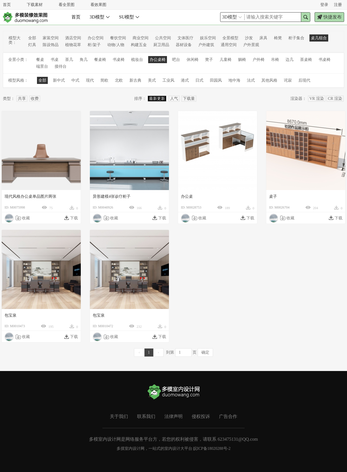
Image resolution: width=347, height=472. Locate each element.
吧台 (176, 59)
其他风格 (269, 80)
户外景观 (251, 45)
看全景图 (67, 5)
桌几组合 (319, 38)
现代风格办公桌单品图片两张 (30, 196)
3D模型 (100, 17)
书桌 (55, 59)
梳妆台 (137, 59)
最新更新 (157, 98)
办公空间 (96, 38)
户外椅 (259, 59)
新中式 (59, 80)
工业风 (168, 80)
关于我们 (119, 416)
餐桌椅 (100, 59)
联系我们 (146, 416)
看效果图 (98, 5)
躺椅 (242, 59)
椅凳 (278, 38)
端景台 (42, 66)
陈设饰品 (51, 45)
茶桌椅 (306, 59)
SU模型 (129, 17)
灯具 (32, 45)
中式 (75, 80)
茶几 (69, 59)
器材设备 (184, 45)
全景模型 (230, 38)
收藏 (23, 217)
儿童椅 (226, 59)
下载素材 (35, 5)
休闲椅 (193, 59)
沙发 (249, 38)
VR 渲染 (316, 98)
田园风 (216, 80)
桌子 (273, 196)
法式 (251, 80)
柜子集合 (296, 38)
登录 (324, 5)
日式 (199, 80)
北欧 (119, 80)
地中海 (234, 80)
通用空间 (229, 45)
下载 (71, 217)
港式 (185, 80)
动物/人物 (115, 45)
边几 (290, 59)
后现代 (304, 80)
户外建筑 (206, 45)
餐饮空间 (118, 38)
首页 (7, 5)
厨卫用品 (161, 45)
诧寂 (288, 80)
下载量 (189, 98)
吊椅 (275, 59)
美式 (152, 80)
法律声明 (173, 416)
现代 (90, 80)
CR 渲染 (335, 98)
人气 (174, 98)
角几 (84, 59)
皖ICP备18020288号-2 (211, 448)
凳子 (209, 59)
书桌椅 (119, 59)
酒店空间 (73, 38)
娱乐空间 (208, 38)
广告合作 (228, 416)
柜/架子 (94, 45)
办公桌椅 (158, 59)
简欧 (104, 80)
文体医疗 (185, 38)
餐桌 (40, 59)
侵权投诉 (201, 416)
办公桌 (187, 196)
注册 (338, 5)
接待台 (61, 66)
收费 (35, 98)
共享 (22, 98)
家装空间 (51, 38)
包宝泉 (10, 315)
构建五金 (139, 45)
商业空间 (140, 38)
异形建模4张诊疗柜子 (112, 196)
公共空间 (163, 38)
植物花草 (73, 45)
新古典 (135, 80)
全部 (32, 38)
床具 (263, 38)
